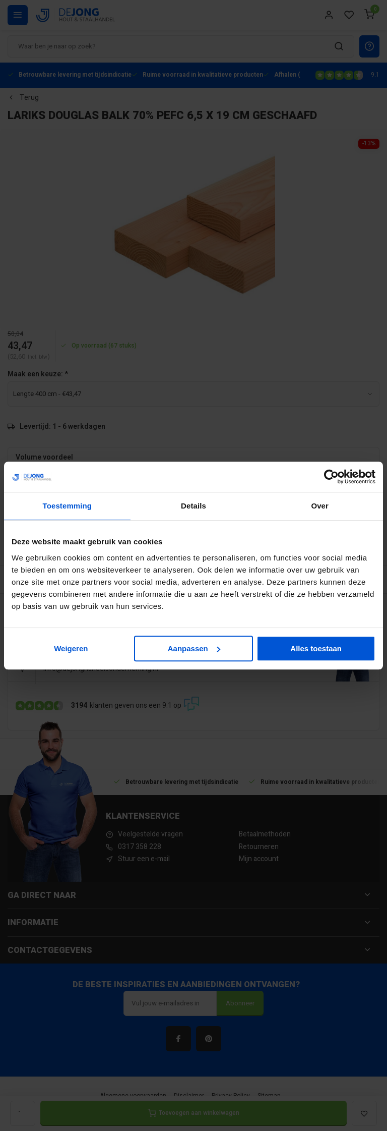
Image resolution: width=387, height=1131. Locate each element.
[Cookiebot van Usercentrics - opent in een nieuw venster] (331, 476)
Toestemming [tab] (67, 505)
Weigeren (71, 648)
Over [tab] (320, 505)
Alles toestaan (316, 648)
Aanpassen (194, 648)
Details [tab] (193, 505)
